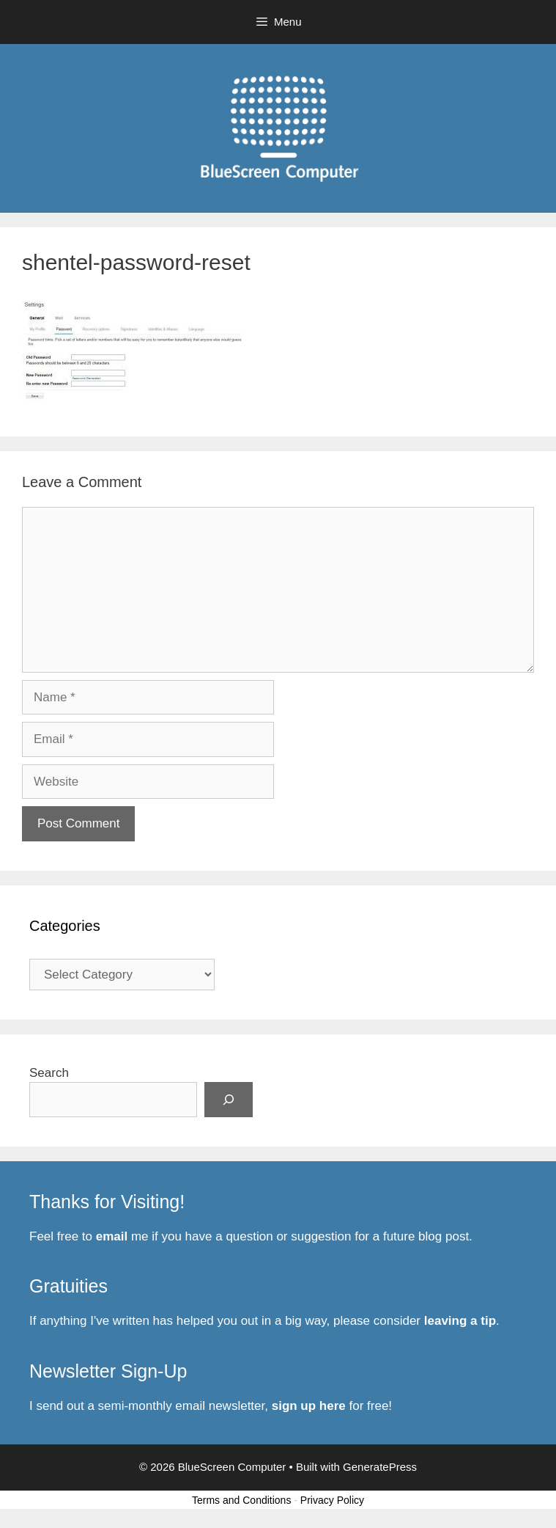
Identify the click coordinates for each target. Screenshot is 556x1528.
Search (49, 1073)
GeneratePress (380, 1467)
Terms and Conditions (241, 1500)
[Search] (228, 1099)
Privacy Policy (332, 1500)
